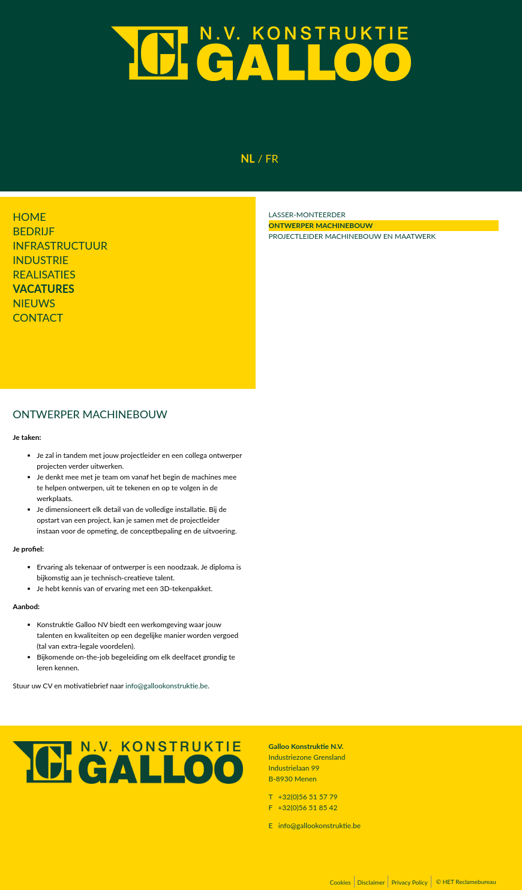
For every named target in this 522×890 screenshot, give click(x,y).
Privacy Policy (409, 882)
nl (247, 158)
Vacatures (43, 288)
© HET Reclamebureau (466, 881)
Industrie (40, 259)
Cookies (340, 882)
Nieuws (34, 303)
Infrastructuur (60, 245)
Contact (38, 317)
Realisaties (44, 274)
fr (271, 158)
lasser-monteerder (307, 214)
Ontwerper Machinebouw (321, 225)
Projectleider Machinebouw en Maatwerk (352, 236)
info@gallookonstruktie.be (166, 685)
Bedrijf (34, 231)
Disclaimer (371, 882)
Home (29, 216)
